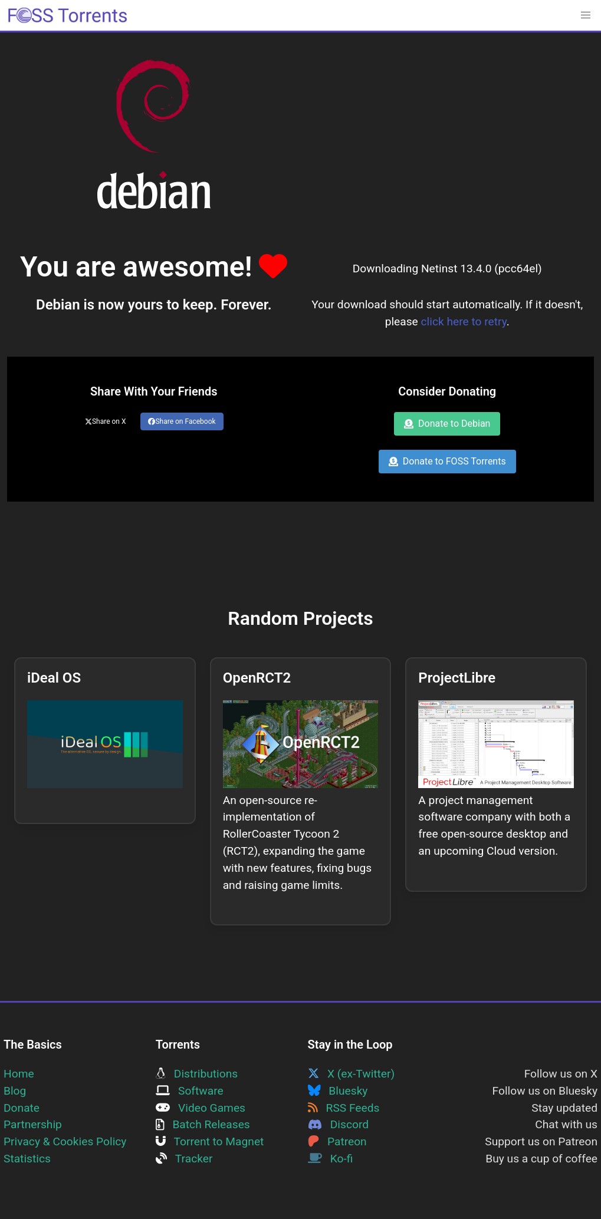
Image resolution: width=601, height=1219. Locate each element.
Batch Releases (203, 1124)
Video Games (200, 1108)
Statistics (27, 1158)
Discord (338, 1124)
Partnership (33, 1124)
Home (19, 1073)
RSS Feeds (344, 1108)
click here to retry (464, 321)
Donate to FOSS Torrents (447, 461)
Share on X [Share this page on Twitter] (105, 421)
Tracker (184, 1158)
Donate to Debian (447, 423)
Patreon (337, 1141)
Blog (15, 1091)
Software (190, 1091)
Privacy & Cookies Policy (65, 1141)
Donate (22, 1108)
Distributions (197, 1073)
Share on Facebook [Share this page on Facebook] (181, 421)
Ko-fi (330, 1158)
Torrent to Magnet (210, 1141)
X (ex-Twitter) (351, 1073)
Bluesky (338, 1091)
